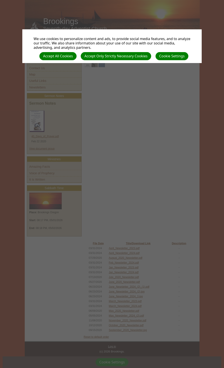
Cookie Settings (172, 56)
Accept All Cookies (58, 56)
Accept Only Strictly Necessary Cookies (115, 56)
